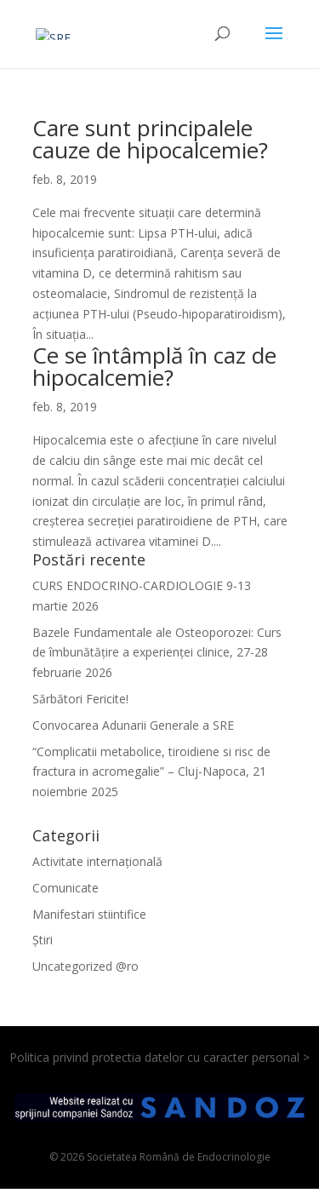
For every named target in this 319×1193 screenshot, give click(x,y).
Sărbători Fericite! (80, 699)
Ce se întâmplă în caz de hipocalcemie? (154, 366)
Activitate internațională (97, 861)
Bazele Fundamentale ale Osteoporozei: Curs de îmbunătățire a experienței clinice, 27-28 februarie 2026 (157, 652)
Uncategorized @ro (85, 966)
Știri (42, 940)
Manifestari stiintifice (89, 914)
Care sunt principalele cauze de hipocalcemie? (150, 138)
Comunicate (65, 888)
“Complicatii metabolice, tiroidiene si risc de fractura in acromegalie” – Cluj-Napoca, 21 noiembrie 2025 (151, 771)
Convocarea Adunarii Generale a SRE (133, 725)
